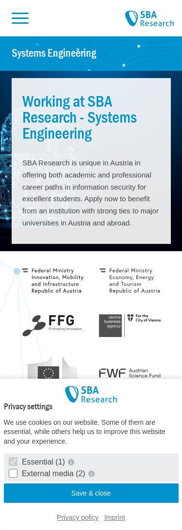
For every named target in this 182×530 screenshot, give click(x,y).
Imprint (114, 517)
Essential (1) (38, 462)
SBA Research (149, 19)
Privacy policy (78, 517)
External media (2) (48, 473)
